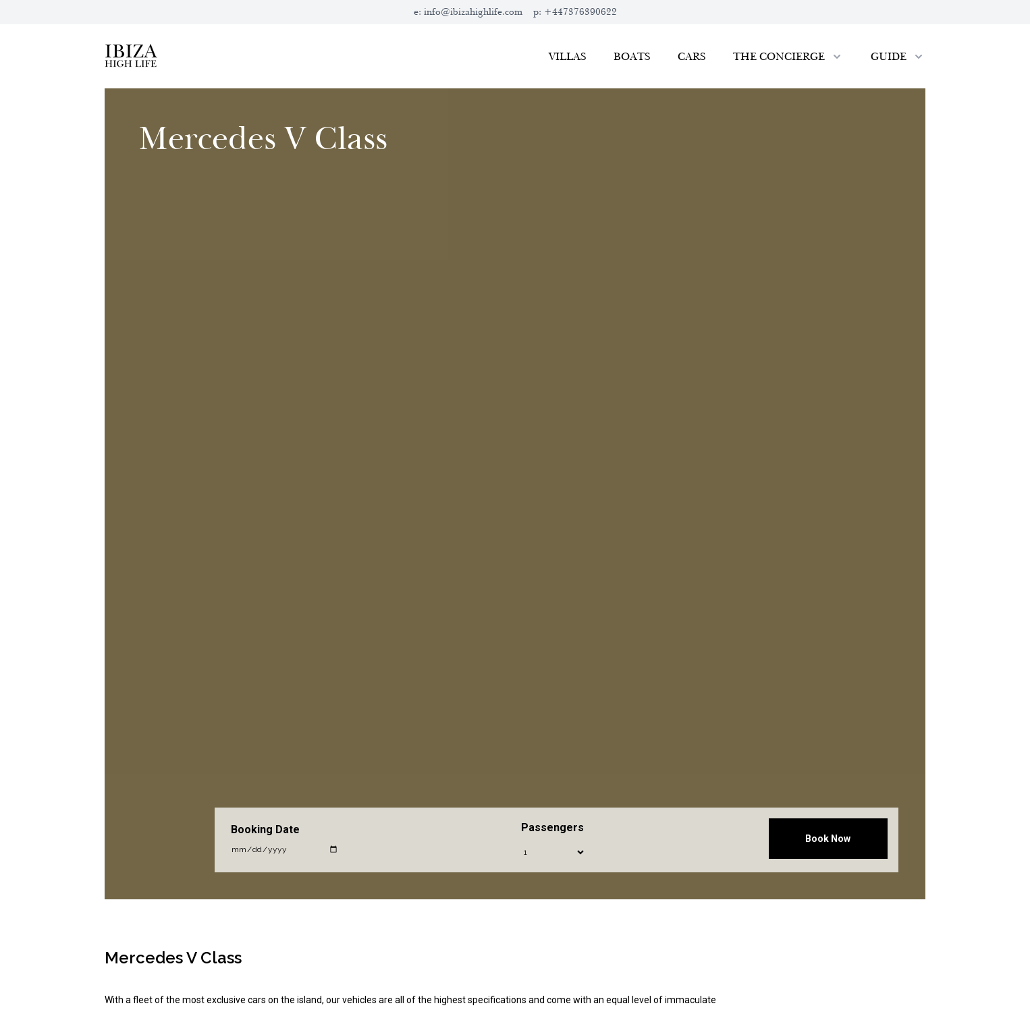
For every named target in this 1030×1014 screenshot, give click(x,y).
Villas (568, 56)
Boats (632, 56)
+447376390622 (580, 12)
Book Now (827, 838)
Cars (692, 56)
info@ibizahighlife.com (473, 12)
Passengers (552, 827)
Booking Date (265, 829)
